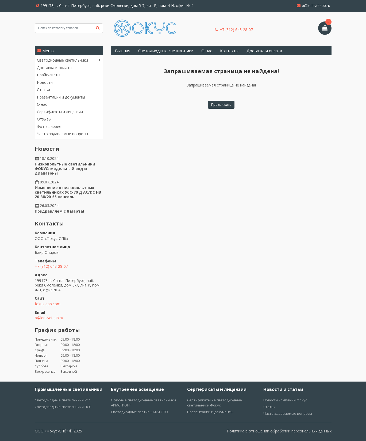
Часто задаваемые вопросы (62, 133)
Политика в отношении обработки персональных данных (279, 431)
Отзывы (44, 119)
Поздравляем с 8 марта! (59, 211)
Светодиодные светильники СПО (139, 411)
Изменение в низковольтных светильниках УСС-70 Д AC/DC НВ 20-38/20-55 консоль (68, 192)
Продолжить (221, 104)
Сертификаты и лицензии (60, 111)
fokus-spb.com (47, 303)
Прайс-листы (48, 74)
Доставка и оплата (54, 67)
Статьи (43, 89)
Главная (122, 50)
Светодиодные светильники (62, 60)
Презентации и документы (61, 97)
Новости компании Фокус (285, 400)
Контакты (229, 50)
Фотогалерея (49, 126)
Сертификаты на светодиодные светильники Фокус (214, 403)
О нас (42, 104)
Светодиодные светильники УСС (63, 400)
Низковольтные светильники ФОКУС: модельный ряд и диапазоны (65, 168)
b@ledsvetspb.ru (313, 5)
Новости (45, 82)
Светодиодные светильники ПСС (63, 406)
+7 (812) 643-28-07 (234, 29)
